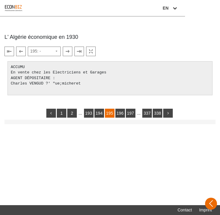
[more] (168, 113)
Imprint (205, 210)
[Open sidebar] (211, 204)
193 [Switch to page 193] (88, 113)
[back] (51, 113)
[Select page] (44, 51)
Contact (185, 210)
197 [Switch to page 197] (130, 113)
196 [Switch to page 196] (120, 113)
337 (146, 113)
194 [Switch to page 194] (99, 113)
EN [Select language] (205, 8)
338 (157, 113)
